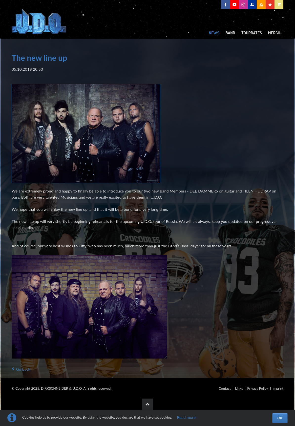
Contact (225, 388)
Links (239, 388)
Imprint (278, 388)
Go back (23, 369)
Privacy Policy (257, 388)
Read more (186, 417)
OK (279, 418)
